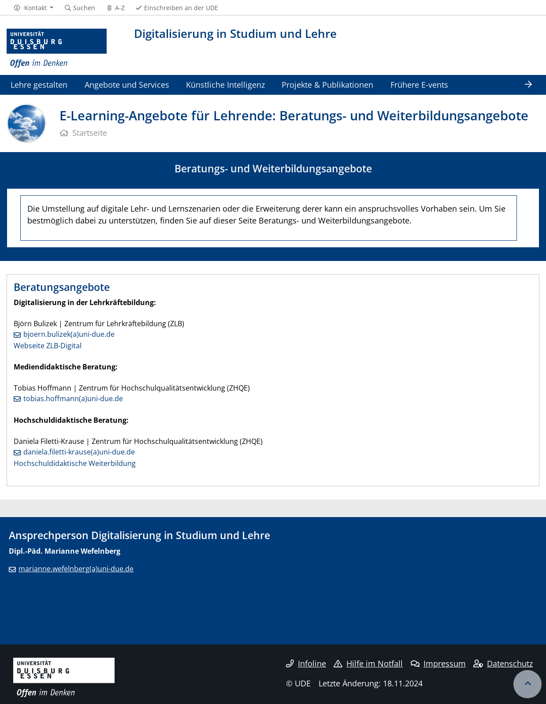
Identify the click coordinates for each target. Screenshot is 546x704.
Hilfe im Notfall (368, 663)
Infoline (306, 663)
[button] (33, 7)
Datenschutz (503, 663)
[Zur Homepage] (57, 48)
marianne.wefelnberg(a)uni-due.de (76, 569)
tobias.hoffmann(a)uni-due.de (73, 398)
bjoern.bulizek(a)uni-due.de (69, 334)
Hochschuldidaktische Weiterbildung (75, 463)
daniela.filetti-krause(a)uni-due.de (79, 452)
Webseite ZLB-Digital (48, 345)
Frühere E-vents (419, 84)
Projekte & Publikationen (327, 84)
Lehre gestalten (39, 84)
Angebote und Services (127, 84)
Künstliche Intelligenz (225, 84)
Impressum (438, 663)
